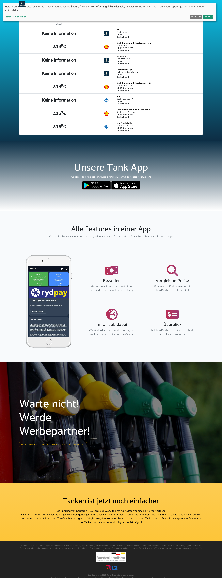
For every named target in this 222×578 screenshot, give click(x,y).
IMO (119, 29)
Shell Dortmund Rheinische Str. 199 (134, 109)
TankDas (31, 4)
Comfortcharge (124, 69)
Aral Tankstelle (124, 123)
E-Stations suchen (158, 4)
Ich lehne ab (196, 16)
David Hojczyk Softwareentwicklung (120, 575)
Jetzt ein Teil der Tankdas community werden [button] (53, 444)
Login (173, 4)
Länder (123, 4)
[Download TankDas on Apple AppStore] (125, 185)
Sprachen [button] (195, 4)
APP (115, 4)
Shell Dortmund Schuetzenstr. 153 (134, 83)
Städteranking (137, 4)
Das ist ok (208, 16)
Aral (119, 96)
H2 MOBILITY (123, 56)
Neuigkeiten (104, 4)
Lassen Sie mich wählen (15, 16)
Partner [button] (182, 4)
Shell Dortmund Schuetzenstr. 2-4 (134, 43)
